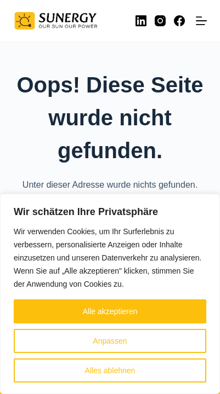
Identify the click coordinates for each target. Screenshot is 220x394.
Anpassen (110, 341)
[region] (110, 294)
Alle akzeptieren (110, 311)
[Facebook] (179, 20)
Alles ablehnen (110, 370)
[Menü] (201, 20)
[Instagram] (160, 20)
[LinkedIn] (141, 20)
